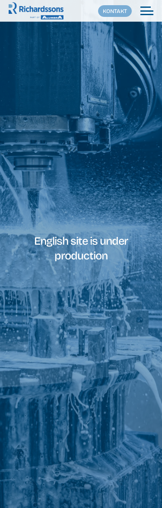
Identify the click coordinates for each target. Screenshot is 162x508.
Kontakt (115, 11)
